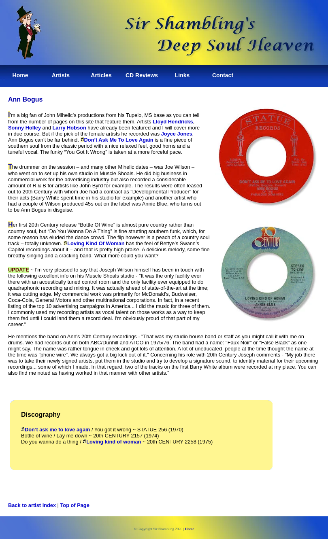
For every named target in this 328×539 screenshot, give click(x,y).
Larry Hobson (69, 128)
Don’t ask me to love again (55, 430)
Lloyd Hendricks (173, 122)
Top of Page (74, 505)
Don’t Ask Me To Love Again (118, 140)
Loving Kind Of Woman (95, 243)
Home (20, 75)
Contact (222, 75)
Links (182, 75)
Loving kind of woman (112, 442)
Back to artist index (32, 505)
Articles (101, 75)
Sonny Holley (24, 128)
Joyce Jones (176, 134)
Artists (61, 75)
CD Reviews (142, 75)
